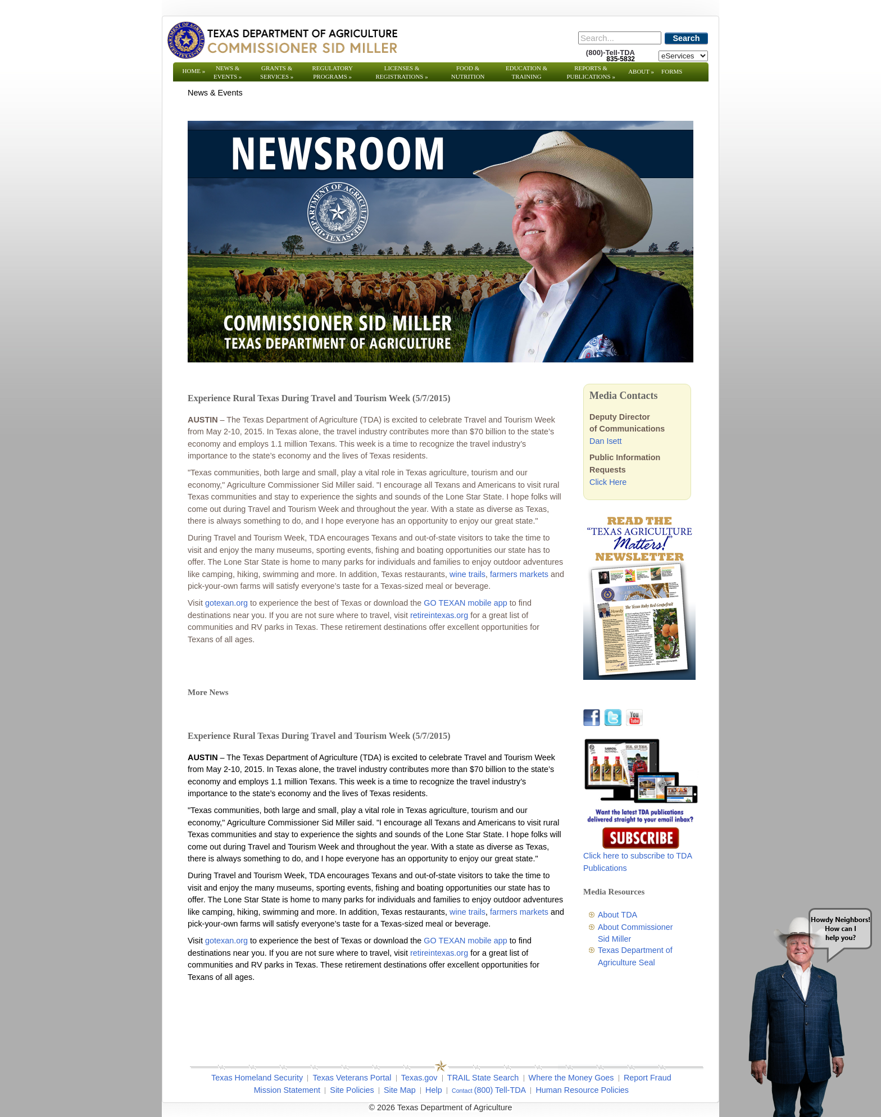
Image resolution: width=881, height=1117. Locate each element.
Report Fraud (647, 1077)
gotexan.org (226, 602)
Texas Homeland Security (257, 1077)
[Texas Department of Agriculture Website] (281, 39)
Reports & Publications (590, 72)
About (641, 71)
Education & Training (526, 72)
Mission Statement (287, 1090)
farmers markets (519, 574)
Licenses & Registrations (402, 72)
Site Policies (352, 1090)
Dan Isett (605, 441)
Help (433, 1090)
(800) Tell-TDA (500, 1090)
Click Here (607, 482)
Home (194, 70)
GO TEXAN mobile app (465, 602)
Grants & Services (276, 72)
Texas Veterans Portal (351, 1077)
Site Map (400, 1090)
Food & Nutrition (468, 72)
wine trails (467, 574)
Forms (671, 71)
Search (686, 38)
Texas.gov (419, 1077)
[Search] (619, 37)
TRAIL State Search (483, 1077)
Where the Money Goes (571, 1077)
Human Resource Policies (582, 1090)
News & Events (228, 72)
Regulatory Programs (332, 72)
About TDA (617, 914)
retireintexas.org (439, 615)
